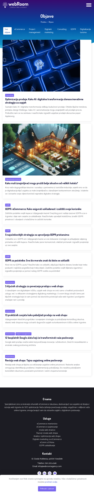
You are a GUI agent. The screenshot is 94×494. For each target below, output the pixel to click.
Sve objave (7, 31)
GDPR (73, 29)
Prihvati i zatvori (47, 489)
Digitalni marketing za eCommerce (47, 439)
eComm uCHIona (47, 442)
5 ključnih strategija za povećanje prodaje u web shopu (34, 286)
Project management (34, 31)
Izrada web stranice (47, 430)
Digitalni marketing (49, 31)
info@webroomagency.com (50, 466)
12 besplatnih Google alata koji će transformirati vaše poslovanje (39, 337)
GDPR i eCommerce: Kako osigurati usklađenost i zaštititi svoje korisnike (43, 209)
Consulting (61, 29)
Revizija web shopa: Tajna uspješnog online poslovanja (33, 360)
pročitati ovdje (51, 482)
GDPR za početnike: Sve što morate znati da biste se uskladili (37, 260)
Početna (43, 22)
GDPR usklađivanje (47, 445)
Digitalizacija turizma (85, 31)
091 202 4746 (51, 463)
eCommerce (19, 29)
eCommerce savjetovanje (47, 427)
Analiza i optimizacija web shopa (47, 436)
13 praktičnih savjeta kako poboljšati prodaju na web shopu (36, 315)
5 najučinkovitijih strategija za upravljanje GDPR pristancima (37, 234)
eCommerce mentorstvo (47, 423)
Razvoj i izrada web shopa (47, 433)
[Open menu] (88, 4)
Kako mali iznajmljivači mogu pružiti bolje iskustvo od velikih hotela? (41, 183)
